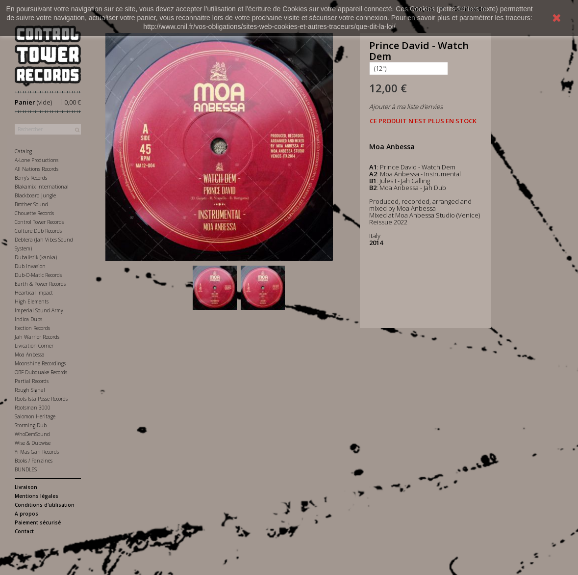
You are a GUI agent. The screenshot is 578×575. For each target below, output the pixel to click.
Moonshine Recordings (40, 363)
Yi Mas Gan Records (37, 451)
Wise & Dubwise (32, 442)
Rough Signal (30, 389)
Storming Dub (31, 425)
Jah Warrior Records (37, 336)
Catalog (23, 151)
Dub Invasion (30, 266)
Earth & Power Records (40, 283)
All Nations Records (36, 168)
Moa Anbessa (30, 354)
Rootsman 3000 (32, 407)
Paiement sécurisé (38, 522)
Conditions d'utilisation (45, 504)
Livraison (26, 487)
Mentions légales (36, 496)
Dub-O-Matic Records (38, 275)
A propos (26, 513)
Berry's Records (31, 177)
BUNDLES (26, 469)
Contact (24, 531)
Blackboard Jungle (35, 195)
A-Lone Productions (36, 160)
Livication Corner (34, 345)
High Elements (32, 301)
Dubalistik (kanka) (36, 257)
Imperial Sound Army (39, 310)
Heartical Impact (34, 292)
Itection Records (32, 328)
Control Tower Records (39, 222)
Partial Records (32, 381)
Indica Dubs (28, 319)
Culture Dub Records (38, 230)
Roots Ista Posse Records (41, 398)
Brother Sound (31, 204)
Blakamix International (42, 186)
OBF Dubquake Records (41, 372)
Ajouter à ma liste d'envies (406, 106)
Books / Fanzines (33, 460)
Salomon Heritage (35, 416)
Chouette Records (34, 213)
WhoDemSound (32, 434)
